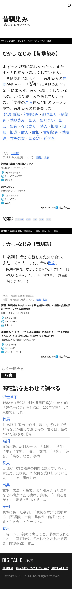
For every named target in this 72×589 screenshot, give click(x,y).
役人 (42, 219)
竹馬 (28, 219)
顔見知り (49, 114)
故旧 (36, 132)
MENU (6, 6)
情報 (39, 157)
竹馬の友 (17, 138)
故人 (25, 132)
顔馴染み (31, 114)
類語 (7, 114)
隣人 (43, 126)
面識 (16, 114)
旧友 (54, 126)
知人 (32, 120)
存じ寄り (28, 126)
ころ (29, 102)
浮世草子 (19, 219)
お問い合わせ (59, 568)
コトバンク (37, 6)
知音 (13, 126)
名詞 (35, 219)
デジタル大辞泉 (8, 41)
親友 (51, 263)
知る (34, 138)
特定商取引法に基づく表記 (32, 568)
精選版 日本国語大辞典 (11, 231)
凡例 (46, 157)
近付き (49, 138)
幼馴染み (17, 120)
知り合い (47, 120)
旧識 (13, 132)
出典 (48, 219)
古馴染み (50, 132)
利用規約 (7, 568)
